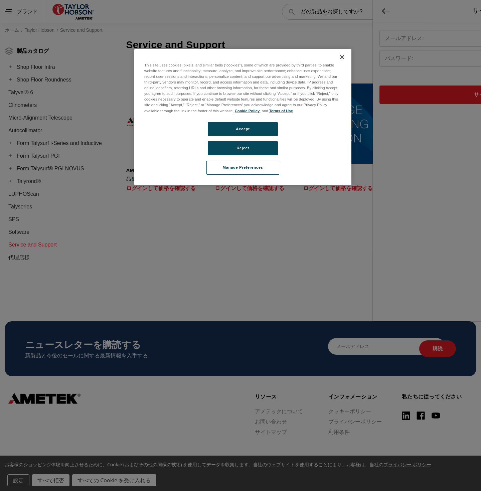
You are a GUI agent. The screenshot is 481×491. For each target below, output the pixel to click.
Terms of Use (281, 111)
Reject (242, 148)
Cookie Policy (247, 111)
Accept (243, 129)
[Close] (342, 57)
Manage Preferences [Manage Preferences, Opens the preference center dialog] (243, 167)
